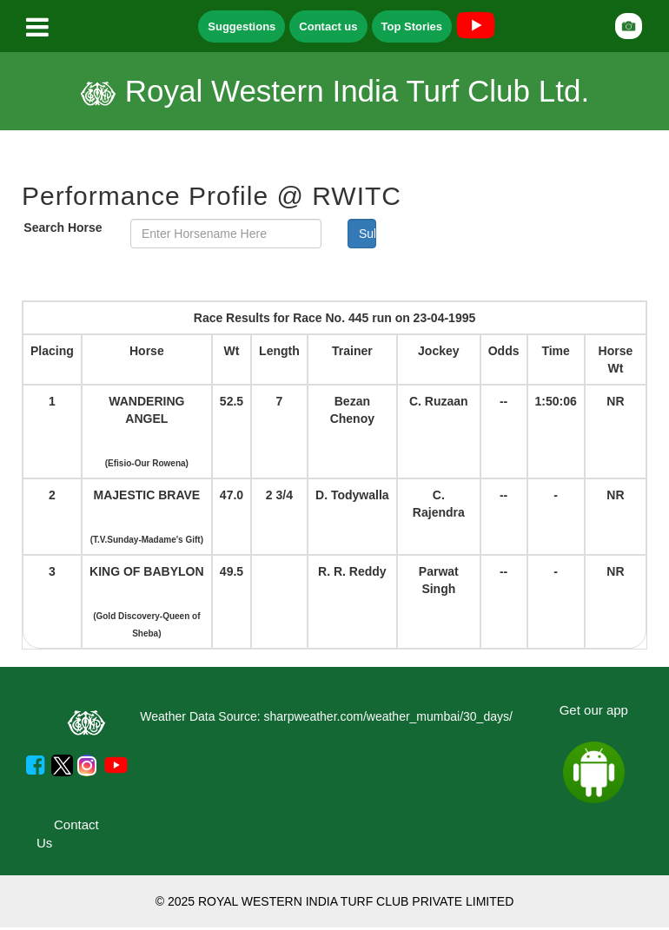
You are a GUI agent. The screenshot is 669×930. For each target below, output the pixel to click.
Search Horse (62, 227)
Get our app (594, 709)
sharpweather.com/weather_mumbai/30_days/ (387, 716)
